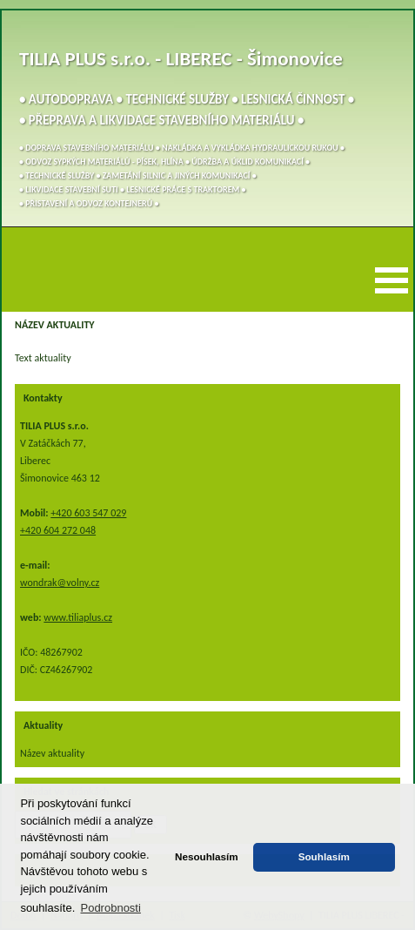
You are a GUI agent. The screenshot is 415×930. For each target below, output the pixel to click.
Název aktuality (52, 753)
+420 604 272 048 (58, 530)
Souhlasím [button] (324, 856)
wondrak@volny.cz (59, 582)
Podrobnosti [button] (110, 907)
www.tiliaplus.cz (78, 617)
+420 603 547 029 (88, 513)
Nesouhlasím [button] (206, 856)
